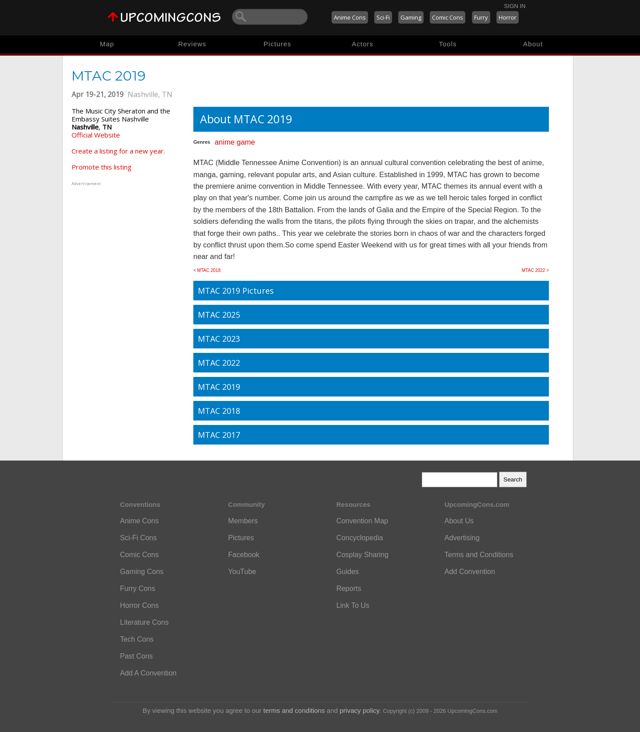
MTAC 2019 (219, 386)
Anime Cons (350, 17)
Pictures (277, 44)
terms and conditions (294, 710)
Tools (448, 44)
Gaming (410, 17)
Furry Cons (137, 588)
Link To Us (352, 605)
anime (225, 142)
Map (107, 44)
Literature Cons (144, 622)
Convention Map (362, 521)
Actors (363, 44)
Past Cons (136, 656)
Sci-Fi (383, 17)
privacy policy (359, 710)
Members (243, 521)
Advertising (462, 538)
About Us (459, 521)
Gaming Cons (142, 571)
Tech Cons (137, 639)
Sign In (514, 6)
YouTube (242, 571)
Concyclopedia (359, 538)
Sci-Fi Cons (138, 538)
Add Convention (469, 571)
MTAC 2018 (219, 410)
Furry (481, 17)
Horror (507, 17)
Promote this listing (102, 166)
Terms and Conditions (478, 554)
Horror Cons (139, 605)
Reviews (192, 44)
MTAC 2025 (219, 314)
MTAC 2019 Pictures (236, 290)
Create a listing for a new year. (118, 150)
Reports (348, 588)
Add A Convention (148, 673)
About (533, 44)
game (245, 142)
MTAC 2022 (219, 362)
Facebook (243, 554)
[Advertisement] (127, 243)
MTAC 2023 (219, 338)
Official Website (96, 134)
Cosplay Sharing (362, 554)
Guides (347, 571)
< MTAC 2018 (206, 270)
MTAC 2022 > (535, 270)
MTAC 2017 (219, 434)
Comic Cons (447, 17)
